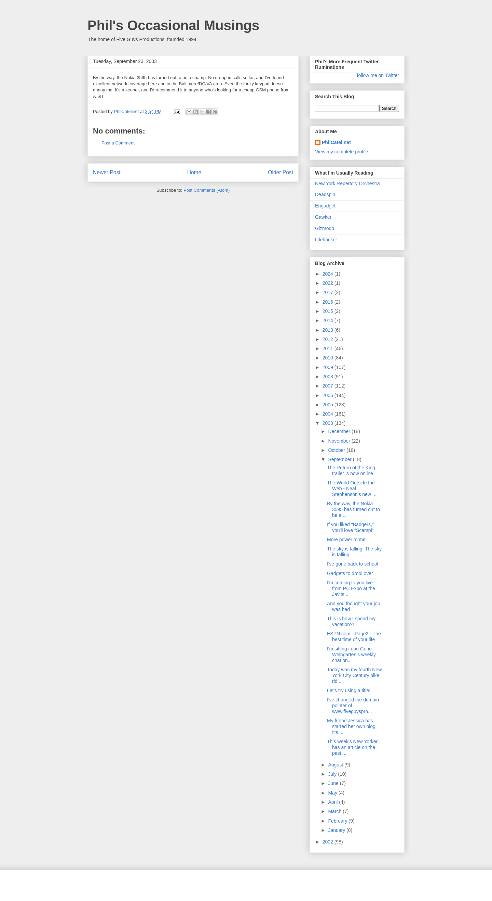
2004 (328, 414)
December (339, 431)
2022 (328, 283)
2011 (328, 348)
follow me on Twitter (378, 75)
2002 (328, 842)
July (333, 774)
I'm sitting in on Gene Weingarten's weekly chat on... (351, 654)
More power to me (346, 539)
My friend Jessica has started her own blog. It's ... (352, 726)
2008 (328, 376)
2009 (328, 367)
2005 (328, 404)
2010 (328, 357)
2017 (328, 292)
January (337, 830)
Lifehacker (326, 239)
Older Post (280, 172)
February (338, 821)
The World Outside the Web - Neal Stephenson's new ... (352, 488)
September (340, 459)
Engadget (325, 205)
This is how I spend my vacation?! (351, 621)
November (339, 441)
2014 (328, 320)
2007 (328, 386)
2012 (328, 339)
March (335, 811)
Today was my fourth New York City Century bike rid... (354, 675)
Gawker (323, 217)
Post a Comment (118, 142)
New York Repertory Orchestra (347, 183)
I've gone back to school (352, 564)
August (336, 764)
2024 (328, 274)
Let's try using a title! (348, 690)
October (337, 450)
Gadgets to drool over (350, 573)
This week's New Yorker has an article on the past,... (352, 747)
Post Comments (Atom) (206, 190)
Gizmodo (324, 228)
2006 (328, 395)
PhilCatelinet (336, 142)
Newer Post (107, 172)
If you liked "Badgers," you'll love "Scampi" (350, 527)
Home (194, 172)
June (334, 783)
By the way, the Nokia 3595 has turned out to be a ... (353, 509)
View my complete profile (341, 151)
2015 (328, 311)
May (333, 793)
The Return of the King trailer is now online (351, 470)
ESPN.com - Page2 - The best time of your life (354, 636)
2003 (328, 423)
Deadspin (325, 194)
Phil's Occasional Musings (173, 25)
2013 (328, 330)
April (333, 802)
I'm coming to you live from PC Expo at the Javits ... (351, 588)
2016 (328, 302)
